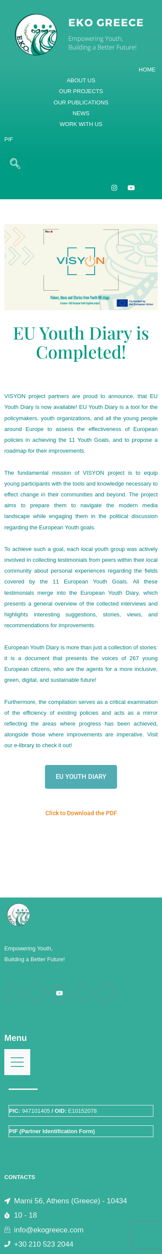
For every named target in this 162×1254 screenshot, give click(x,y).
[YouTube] (131, 186)
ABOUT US (81, 80)
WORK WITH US (81, 124)
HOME (147, 69)
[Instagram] (114, 186)
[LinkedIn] (83, 993)
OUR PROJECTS (81, 91)
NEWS (81, 113)
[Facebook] (13, 993)
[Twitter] (106, 993)
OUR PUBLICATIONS (81, 102)
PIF (8, 139)
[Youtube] (59, 993)
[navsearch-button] (15, 164)
